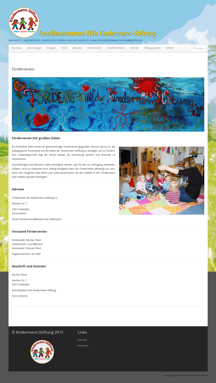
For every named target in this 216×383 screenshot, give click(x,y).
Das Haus (16, 47)
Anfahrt (170, 47)
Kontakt (134, 47)
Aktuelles (77, 47)
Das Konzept (34, 47)
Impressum (83, 345)
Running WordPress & (176, 375)
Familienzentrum (116, 47)
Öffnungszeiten (152, 47)
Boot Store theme (198, 375)
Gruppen (51, 47)
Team (64, 47)
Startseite (82, 339)
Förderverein (94, 47)
